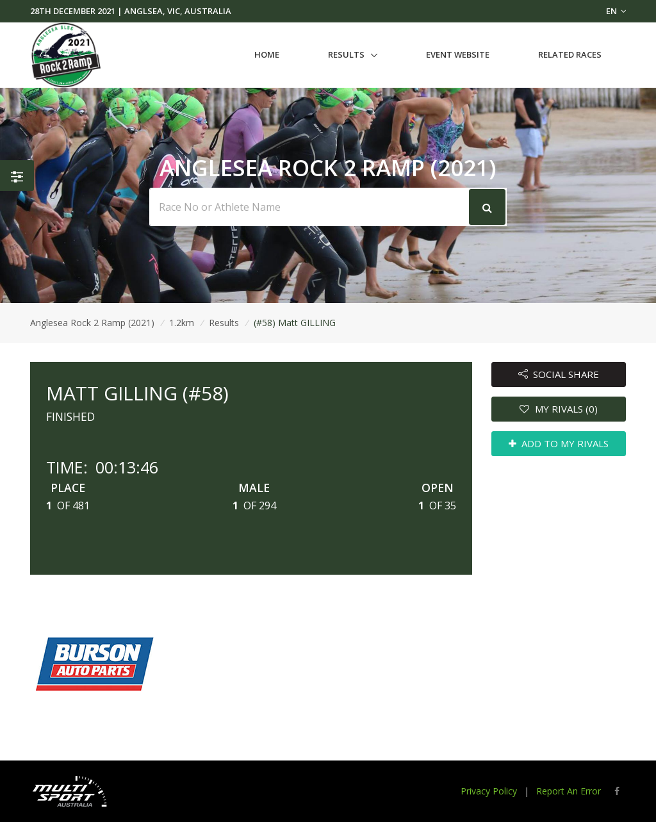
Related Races (570, 54)
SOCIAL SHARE (559, 374)
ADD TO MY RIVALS (559, 443)
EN (616, 11)
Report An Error (568, 791)
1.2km (181, 322)
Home (266, 54)
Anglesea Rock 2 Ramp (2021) (92, 322)
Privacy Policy (489, 791)
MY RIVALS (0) (559, 408)
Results (346, 54)
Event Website (457, 54)
